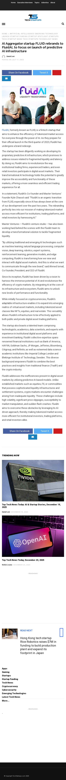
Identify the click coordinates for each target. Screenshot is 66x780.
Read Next (26, 630)
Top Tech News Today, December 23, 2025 (23, 560)
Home (13, 3)
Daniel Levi (6, 512)
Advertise (45, 3)
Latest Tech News (11, 697)
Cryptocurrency (10, 686)
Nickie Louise (7, 565)
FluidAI (5, 130)
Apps (4, 668)
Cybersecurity (9, 690)
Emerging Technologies (14, 693)
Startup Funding (19, 36)
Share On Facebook (16, 72)
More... (5, 701)
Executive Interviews (25, 3)
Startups (54, 36)
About (52, 3)
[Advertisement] (33, 597)
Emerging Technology (46, 34)
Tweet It (42, 72)
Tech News (7, 682)
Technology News (48, 39)
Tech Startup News (12, 39)
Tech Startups (30, 39)
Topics (37, 3)
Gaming (5, 672)
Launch (6, 36)
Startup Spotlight (38, 36)
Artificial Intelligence (22, 34)
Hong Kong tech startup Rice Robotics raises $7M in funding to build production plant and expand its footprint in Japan (38, 645)
